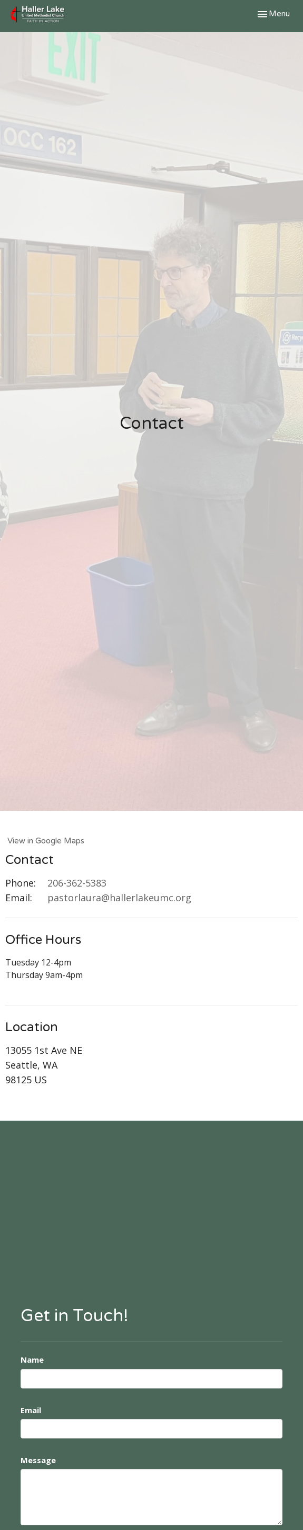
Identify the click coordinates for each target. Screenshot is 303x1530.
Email (31, 1410)
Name (32, 1359)
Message (38, 1460)
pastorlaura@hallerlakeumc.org (119, 897)
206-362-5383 (76, 883)
